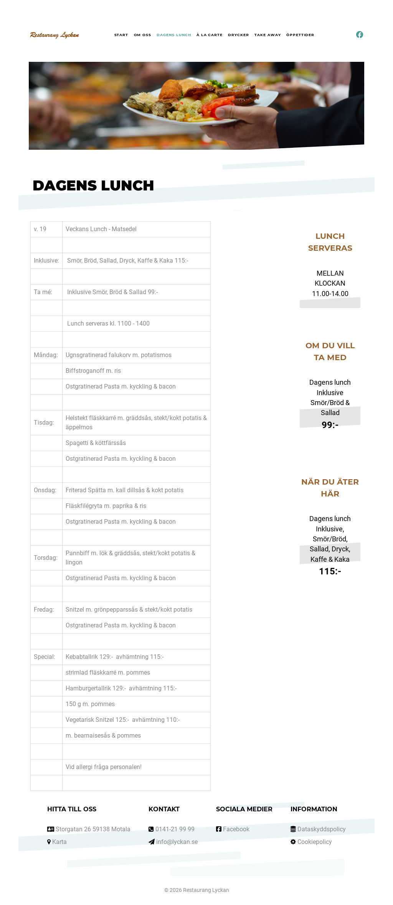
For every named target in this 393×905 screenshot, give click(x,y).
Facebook (236, 829)
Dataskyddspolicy (321, 829)
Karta (59, 841)
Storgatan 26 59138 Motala (93, 829)
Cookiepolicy (314, 841)
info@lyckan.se (177, 841)
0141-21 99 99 (175, 829)
